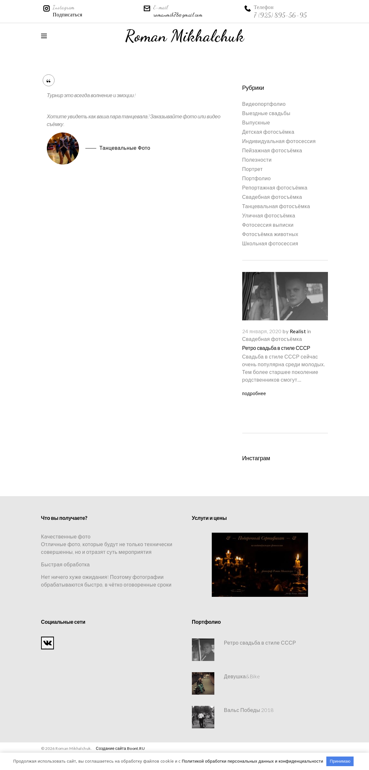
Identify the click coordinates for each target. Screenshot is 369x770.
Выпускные (256, 122)
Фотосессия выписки (268, 225)
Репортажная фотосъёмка (275, 187)
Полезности (257, 160)
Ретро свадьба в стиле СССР (276, 348)
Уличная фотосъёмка (269, 215)
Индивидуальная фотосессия (279, 141)
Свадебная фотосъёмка (272, 197)
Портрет (252, 169)
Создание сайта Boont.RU (120, 748)
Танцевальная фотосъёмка (276, 206)
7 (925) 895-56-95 (280, 15)
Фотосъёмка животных (270, 234)
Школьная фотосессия (270, 243)
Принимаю (340, 761)
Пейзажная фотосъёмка (272, 150)
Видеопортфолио (264, 104)
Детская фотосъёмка (268, 132)
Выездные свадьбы (266, 113)
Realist (298, 331)
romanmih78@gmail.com (178, 15)
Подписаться (67, 15)
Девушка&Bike (242, 676)
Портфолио (256, 178)
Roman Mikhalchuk (184, 36)
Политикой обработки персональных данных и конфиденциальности (252, 761)
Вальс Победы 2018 (248, 710)
